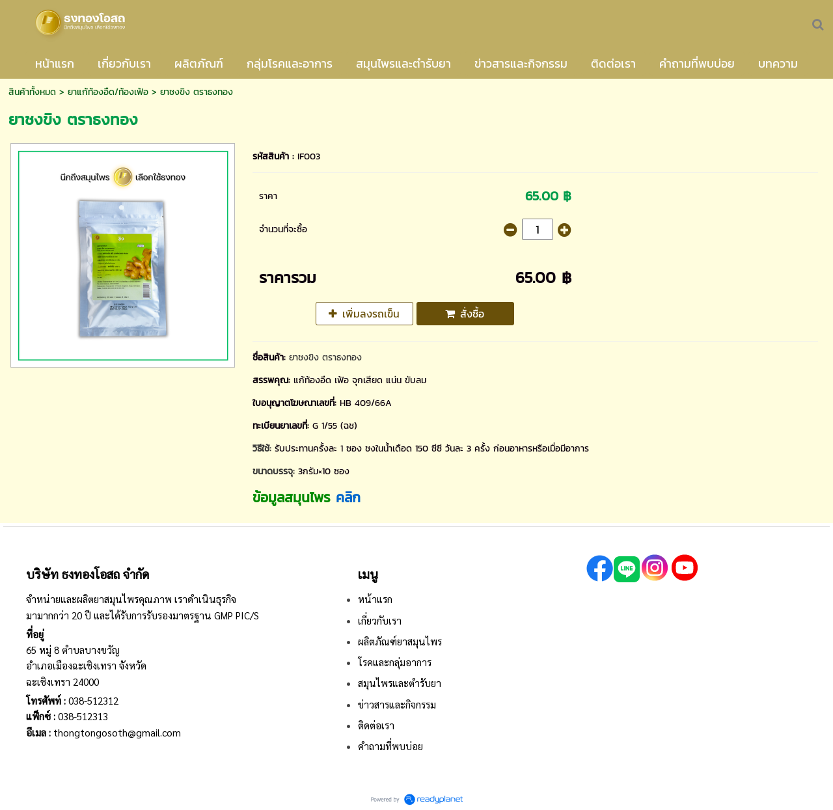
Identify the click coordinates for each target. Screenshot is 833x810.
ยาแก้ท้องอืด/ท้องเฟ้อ (108, 92)
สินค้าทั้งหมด (32, 92)
